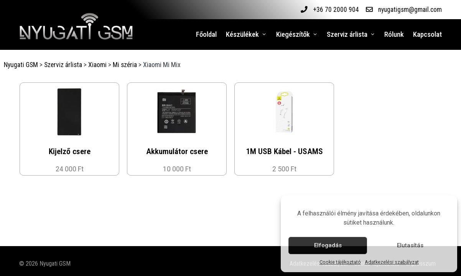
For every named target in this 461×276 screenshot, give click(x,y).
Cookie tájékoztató (340, 262)
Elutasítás (410, 245)
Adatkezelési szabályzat (392, 262)
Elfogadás (328, 245)
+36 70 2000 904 (336, 9)
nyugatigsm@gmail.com (410, 9)
